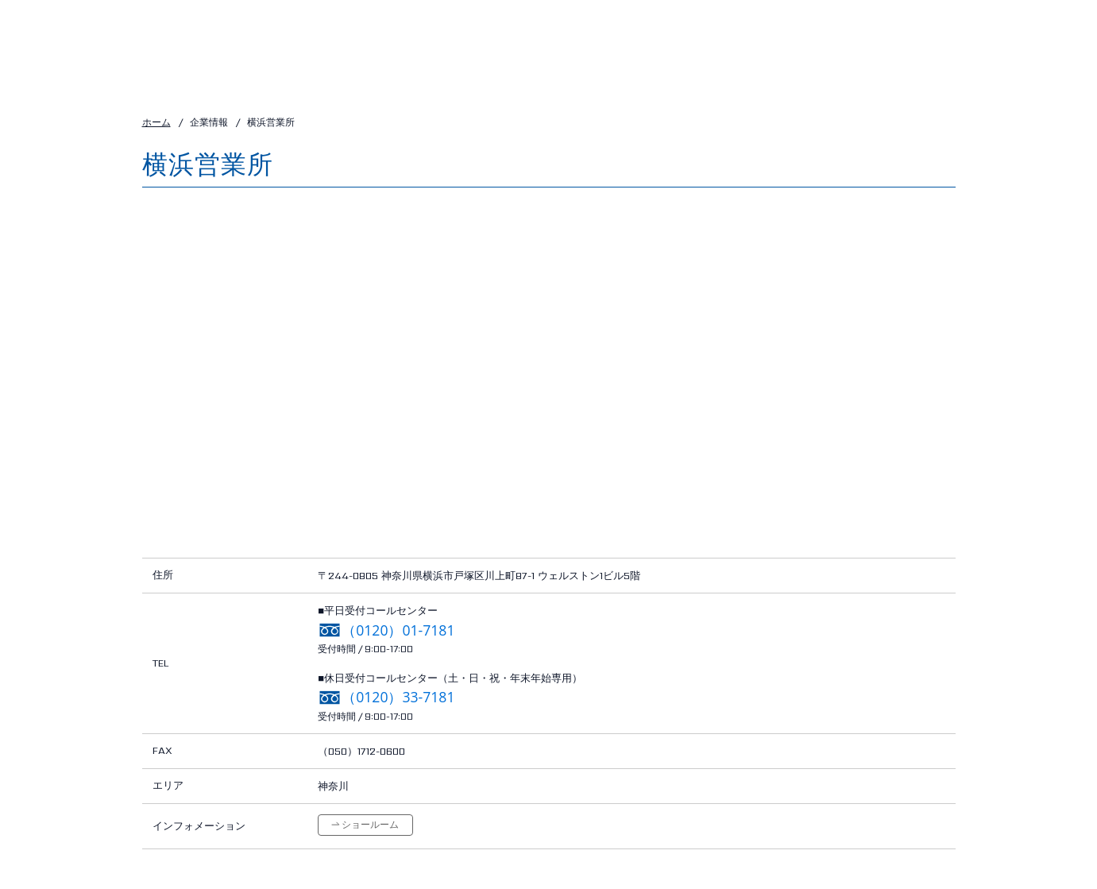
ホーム (156, 122)
